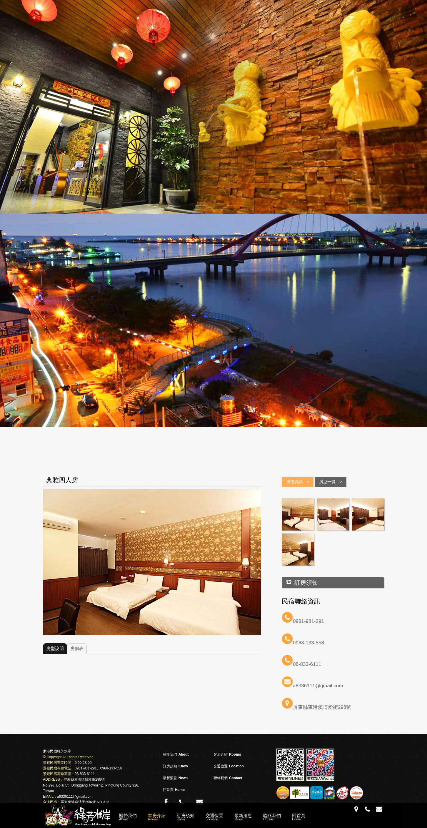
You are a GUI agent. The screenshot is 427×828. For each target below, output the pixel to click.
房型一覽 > (330, 481)
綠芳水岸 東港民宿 (78, 815)
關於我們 (128, 817)
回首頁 (298, 817)
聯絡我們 (272, 817)
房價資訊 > (297, 481)
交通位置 (214, 817)
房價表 (77, 648)
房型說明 (55, 648)
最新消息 (243, 817)
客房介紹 (157, 817)
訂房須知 (185, 817)
